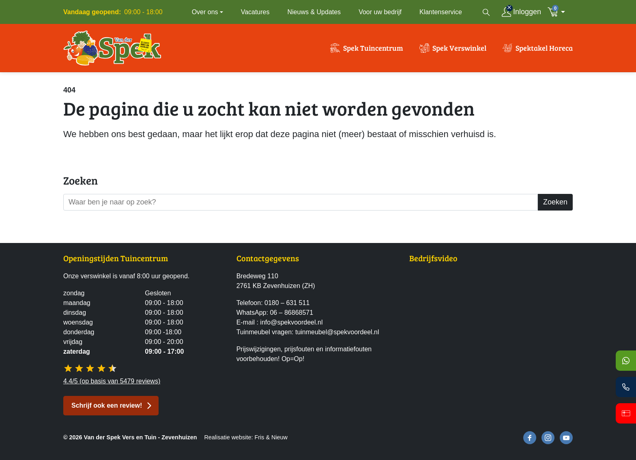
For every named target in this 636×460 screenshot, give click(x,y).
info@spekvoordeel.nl (291, 322)
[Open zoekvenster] (486, 12)
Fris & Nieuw (271, 437)
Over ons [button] (205, 12)
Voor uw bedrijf (380, 12)
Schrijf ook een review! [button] (106, 405)
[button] (558, 12)
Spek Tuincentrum (373, 48)
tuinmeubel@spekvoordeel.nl (337, 332)
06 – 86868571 (291, 312)
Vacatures (255, 12)
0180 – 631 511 (286, 302)
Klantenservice (440, 12)
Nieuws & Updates (314, 12)
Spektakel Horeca (544, 48)
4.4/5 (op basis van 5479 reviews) (111, 381)
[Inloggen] (521, 12)
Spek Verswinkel (459, 48)
